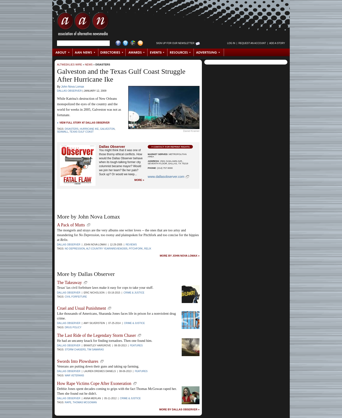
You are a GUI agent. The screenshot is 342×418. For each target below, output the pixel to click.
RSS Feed (140, 43)
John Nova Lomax (72, 86)
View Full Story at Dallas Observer (84, 122)
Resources (180, 52)
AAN (83, 25)
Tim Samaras (95, 349)
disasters (72, 129)
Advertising (209, 52)
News (88, 64)
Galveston (107, 129)
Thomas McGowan (85, 402)
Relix (147, 248)
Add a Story (277, 43)
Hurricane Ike (89, 129)
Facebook (118, 43)
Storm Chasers (75, 349)
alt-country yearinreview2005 (107, 248)
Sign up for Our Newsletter (175, 43)
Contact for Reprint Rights (171, 146)
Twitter (125, 43)
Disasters (102, 64)
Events (157, 52)
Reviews (131, 244)
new (88, 225)
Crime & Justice (134, 292)
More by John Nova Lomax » (180, 255)
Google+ (133, 43)
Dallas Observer (69, 90)
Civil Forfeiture (76, 296)
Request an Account (252, 43)
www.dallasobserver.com (166, 176)
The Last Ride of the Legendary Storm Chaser (96, 335)
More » (139, 180)
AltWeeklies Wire (69, 64)
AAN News (85, 52)
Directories (112, 52)
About (62, 52)
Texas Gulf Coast (82, 131)
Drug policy (73, 327)
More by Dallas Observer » (179, 409)
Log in (231, 43)
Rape (68, 402)
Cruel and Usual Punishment (81, 308)
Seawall (62, 131)
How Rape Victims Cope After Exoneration (94, 383)
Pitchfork (136, 248)
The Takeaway (69, 282)
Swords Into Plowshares (77, 361)
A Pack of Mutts (71, 225)
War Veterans (74, 375)
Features (136, 345)
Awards (136, 52)
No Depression (75, 248)
